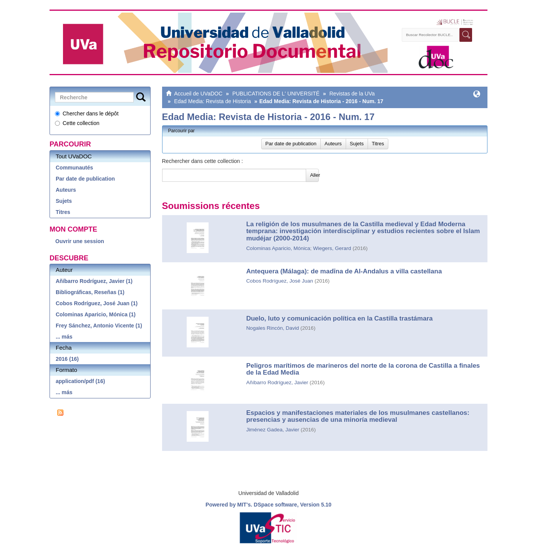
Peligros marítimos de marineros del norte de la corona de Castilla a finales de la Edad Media (363, 369)
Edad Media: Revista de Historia (212, 101)
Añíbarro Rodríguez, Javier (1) (94, 281)
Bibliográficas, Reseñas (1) (90, 292)
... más (64, 337)
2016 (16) (67, 359)
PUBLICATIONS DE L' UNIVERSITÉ (276, 93)
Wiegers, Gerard (332, 248)
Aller (314, 175)
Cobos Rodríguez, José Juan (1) (97, 303)
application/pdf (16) (80, 381)
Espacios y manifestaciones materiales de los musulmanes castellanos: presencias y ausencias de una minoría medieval (357, 416)
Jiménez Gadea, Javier (272, 430)
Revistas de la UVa (352, 93)
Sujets (64, 201)
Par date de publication (85, 179)
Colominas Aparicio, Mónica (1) (96, 314)
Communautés (74, 167)
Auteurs (66, 190)
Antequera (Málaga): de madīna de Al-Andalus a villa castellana (344, 271)
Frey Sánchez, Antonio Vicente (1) (99, 325)
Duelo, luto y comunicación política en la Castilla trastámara (339, 318)
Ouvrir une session (79, 241)
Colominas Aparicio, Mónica (278, 248)
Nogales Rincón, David (272, 328)
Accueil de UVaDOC (198, 93)
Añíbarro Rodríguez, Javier (277, 382)
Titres (63, 212)
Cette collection (77, 123)
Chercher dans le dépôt (87, 113)
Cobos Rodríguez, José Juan (279, 281)
